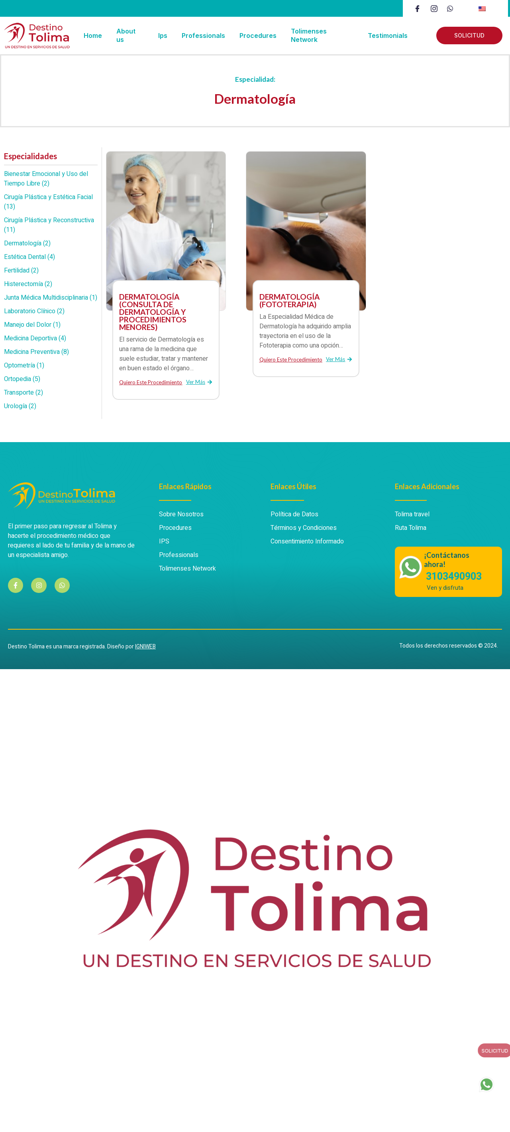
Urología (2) (20, 406)
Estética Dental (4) (29, 257)
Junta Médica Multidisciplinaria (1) (50, 297)
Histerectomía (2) (28, 284)
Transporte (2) (23, 392)
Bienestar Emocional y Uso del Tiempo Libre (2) (46, 178)
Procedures (258, 36)
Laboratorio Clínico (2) (34, 311)
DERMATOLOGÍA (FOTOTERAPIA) (289, 300)
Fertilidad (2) (21, 270)
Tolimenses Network (309, 35)
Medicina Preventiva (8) (36, 352)
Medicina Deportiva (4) (35, 338)
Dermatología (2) (27, 243)
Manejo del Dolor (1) (32, 325)
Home (93, 36)
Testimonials (388, 36)
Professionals (203, 36)
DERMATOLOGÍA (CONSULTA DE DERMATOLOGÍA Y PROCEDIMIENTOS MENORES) (152, 312)
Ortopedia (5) (22, 379)
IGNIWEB (145, 646)
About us (125, 35)
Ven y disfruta (445, 588)
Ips (162, 36)
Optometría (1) (24, 365)
